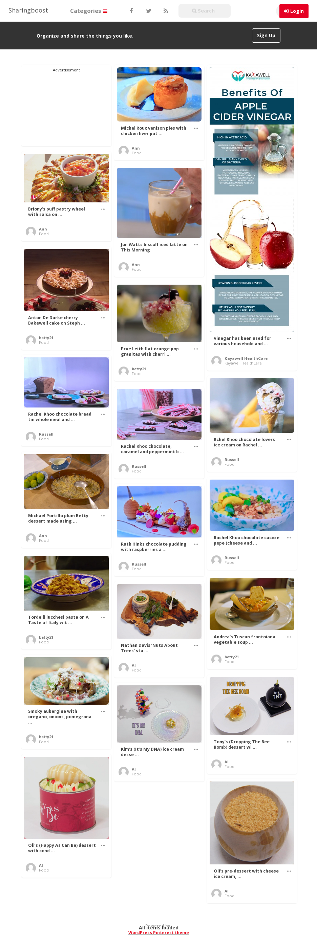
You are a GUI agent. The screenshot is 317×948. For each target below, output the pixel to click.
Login (297, 11)
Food (137, 152)
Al (134, 665)
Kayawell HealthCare (246, 358)
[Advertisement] (66, 106)
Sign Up (266, 35)
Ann (136, 148)
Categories (88, 11)
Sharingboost (28, 10)
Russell (46, 434)
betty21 (46, 337)
